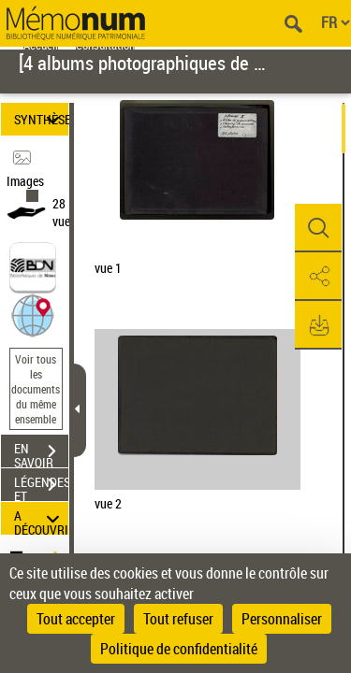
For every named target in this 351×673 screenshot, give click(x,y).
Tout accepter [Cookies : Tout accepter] (76, 619)
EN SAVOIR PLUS (41, 453)
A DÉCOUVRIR (41, 518)
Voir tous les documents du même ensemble (35, 388)
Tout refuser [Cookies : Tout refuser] (178, 619)
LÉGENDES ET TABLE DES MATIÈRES (41, 487)
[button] (32, 313)
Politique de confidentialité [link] (178, 648)
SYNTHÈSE (41, 119)
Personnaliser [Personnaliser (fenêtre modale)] (281, 619)
